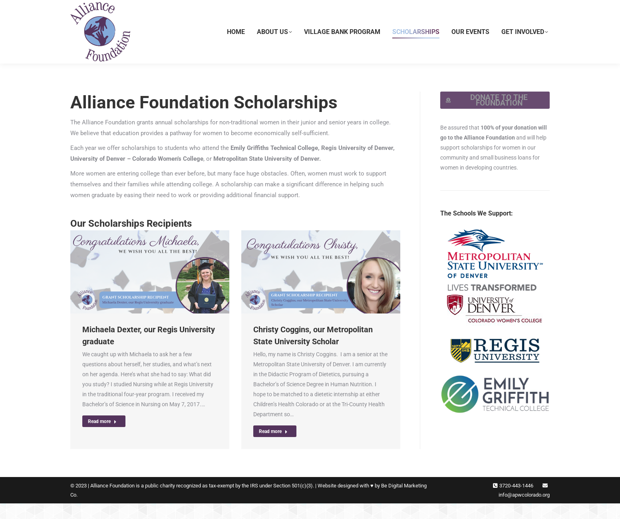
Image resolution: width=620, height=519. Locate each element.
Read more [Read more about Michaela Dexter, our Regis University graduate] (102, 437)
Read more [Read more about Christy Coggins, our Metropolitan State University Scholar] (273, 447)
